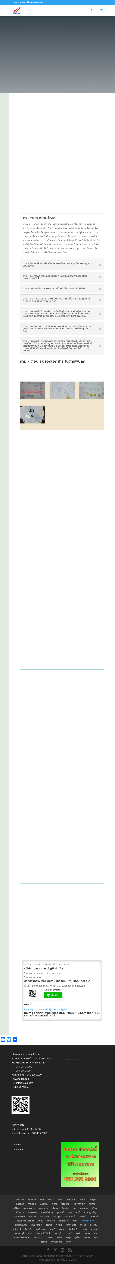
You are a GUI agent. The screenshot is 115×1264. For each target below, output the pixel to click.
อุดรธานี (60, 1212)
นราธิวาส (38, 1237)
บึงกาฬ (92, 1204)
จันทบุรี (28, 1229)
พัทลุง (68, 1237)
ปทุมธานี (94, 1216)
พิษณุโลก (51, 1221)
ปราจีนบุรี (72, 1229)
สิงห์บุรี (49, 1225)
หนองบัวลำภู (47, 1212)
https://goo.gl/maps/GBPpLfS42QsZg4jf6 (46, 1009)
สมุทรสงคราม (21, 1225)
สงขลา (43, 1242)
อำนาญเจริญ (90, 1212)
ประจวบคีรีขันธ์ (42, 1233)
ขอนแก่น (65, 1204)
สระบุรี (83, 1225)
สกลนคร (84, 1208)
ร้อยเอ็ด (65, 1208)
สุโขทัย (59, 1225)
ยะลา (68, 1242)
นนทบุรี (82, 1216)
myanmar (19, 1149)
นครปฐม (56, 1216)
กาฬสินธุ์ (32, 1204)
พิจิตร (40, 1221)
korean (17, 1144)
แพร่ (60, 1199)
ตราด (61, 1229)
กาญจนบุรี (19, 1233)
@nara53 (57, 989)
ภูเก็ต (77, 1237)
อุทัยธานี (17, 1229)
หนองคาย (32, 1212)
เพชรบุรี (57, 1233)
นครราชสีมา (79, 1204)
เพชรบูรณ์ (64, 1221)
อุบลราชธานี (74, 1212)
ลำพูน (93, 1199)
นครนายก (44, 1216)
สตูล (96, 1237)
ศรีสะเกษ (20, 1212)
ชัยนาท (32, 1216)
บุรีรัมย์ (16, 1208)
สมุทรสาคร (36, 1225)
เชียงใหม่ (20, 1199)
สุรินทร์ (95, 1208)
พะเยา (51, 1199)
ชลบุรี (52, 1229)
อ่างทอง (93, 1225)
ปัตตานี (50, 1237)
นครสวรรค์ (70, 1216)
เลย (74, 1208)
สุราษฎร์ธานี (56, 1242)
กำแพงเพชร (19, 1216)
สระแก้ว (95, 1229)
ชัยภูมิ (54, 1204)
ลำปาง (83, 1199)
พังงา (59, 1237)
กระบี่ (77, 1233)
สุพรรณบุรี (71, 1225)
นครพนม (44, 1204)
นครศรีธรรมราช (22, 1237)
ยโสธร (55, 1208)
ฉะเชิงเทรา (40, 1229)
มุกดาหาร (43, 1208)
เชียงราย (32, 1199)
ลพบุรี (75, 1221)
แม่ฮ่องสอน (71, 1199)
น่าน (42, 1199)
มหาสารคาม (29, 1208)
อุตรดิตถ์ (20, 1204)
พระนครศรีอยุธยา (25, 1221)
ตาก (29, 1233)
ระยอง (84, 1229)
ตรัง (95, 1233)
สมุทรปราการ (88, 1221)
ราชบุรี (68, 1233)
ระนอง (87, 1237)
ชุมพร (87, 1233)
